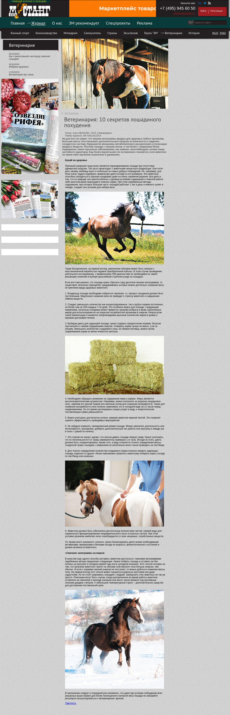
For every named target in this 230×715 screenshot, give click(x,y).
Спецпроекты (118, 23)
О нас (57, 23)
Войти (203, 11)
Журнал (38, 23)
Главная (18, 23)
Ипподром (70, 33)
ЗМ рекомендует (84, 23)
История (194, 33)
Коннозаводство (46, 33)
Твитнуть (70, 703)
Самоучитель (92, 33)
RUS (215, 33)
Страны (112, 33)
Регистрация (216, 11)
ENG (223, 33)
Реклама (144, 23)
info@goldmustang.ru (184, 13)
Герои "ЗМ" (151, 33)
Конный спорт (20, 33)
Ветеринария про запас (21, 74)
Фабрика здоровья (19, 66)
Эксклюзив (130, 33)
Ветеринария (173, 33)
